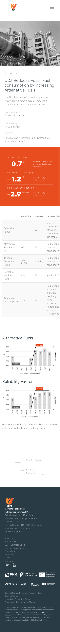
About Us (9, 538)
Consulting (10, 551)
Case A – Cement (30, 461)
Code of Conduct (12, 596)
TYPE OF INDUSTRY (11, 112)
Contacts (9, 561)
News (7, 558)
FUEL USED (9, 135)
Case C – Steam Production (31, 472)
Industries (9, 554)
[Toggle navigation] (52, 7)
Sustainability (11, 541)
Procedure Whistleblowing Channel (20, 602)
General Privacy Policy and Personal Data (23, 593)
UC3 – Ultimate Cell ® (15, 545)
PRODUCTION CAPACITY (13, 123)
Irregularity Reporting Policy (17, 599)
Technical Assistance (15, 548)
